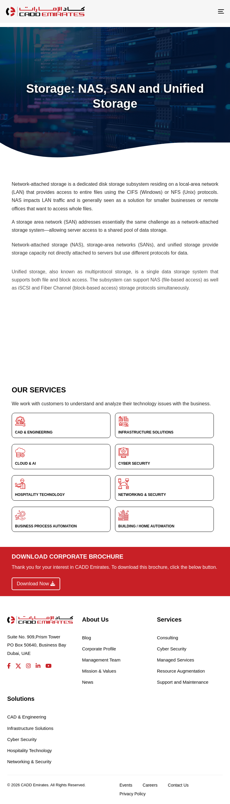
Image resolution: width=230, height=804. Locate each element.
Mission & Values (99, 671)
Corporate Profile (99, 648)
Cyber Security (171, 648)
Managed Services (175, 659)
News (87, 682)
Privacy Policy (132, 793)
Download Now (36, 583)
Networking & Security (29, 761)
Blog (86, 637)
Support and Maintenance (182, 682)
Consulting (167, 637)
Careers (150, 785)
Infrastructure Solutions (30, 728)
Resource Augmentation (181, 671)
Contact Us (178, 785)
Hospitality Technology (29, 750)
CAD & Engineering (26, 716)
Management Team (101, 659)
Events (125, 785)
